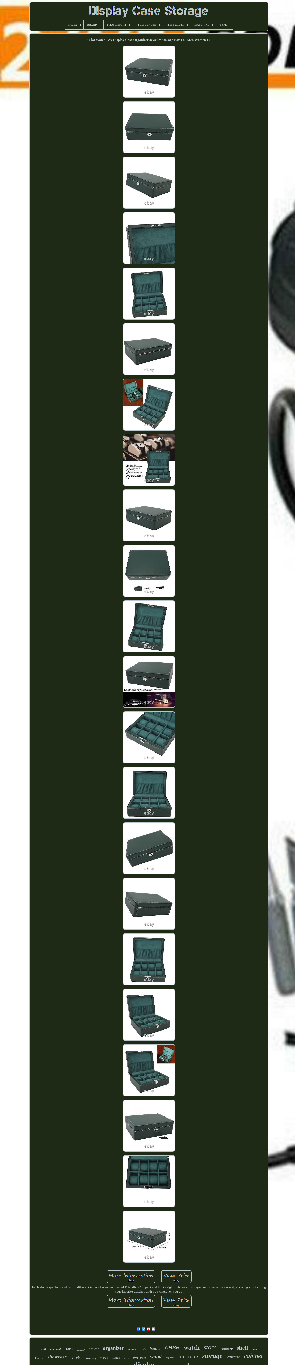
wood (156, 1356)
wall (43, 1349)
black (116, 1357)
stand (39, 1357)
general (132, 1349)
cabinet (253, 1355)
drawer (94, 1349)
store (210, 1347)
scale (255, 1349)
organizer (113, 1348)
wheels (104, 1357)
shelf (242, 1348)
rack (69, 1349)
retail (126, 1358)
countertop (91, 1358)
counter (227, 1349)
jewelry (76, 1357)
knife (143, 1349)
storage (212, 1355)
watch (192, 1347)
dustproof (81, 1350)
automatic (56, 1349)
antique (188, 1357)
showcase (57, 1356)
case (172, 1347)
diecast (170, 1357)
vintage (233, 1356)
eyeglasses (139, 1357)
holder (155, 1348)
